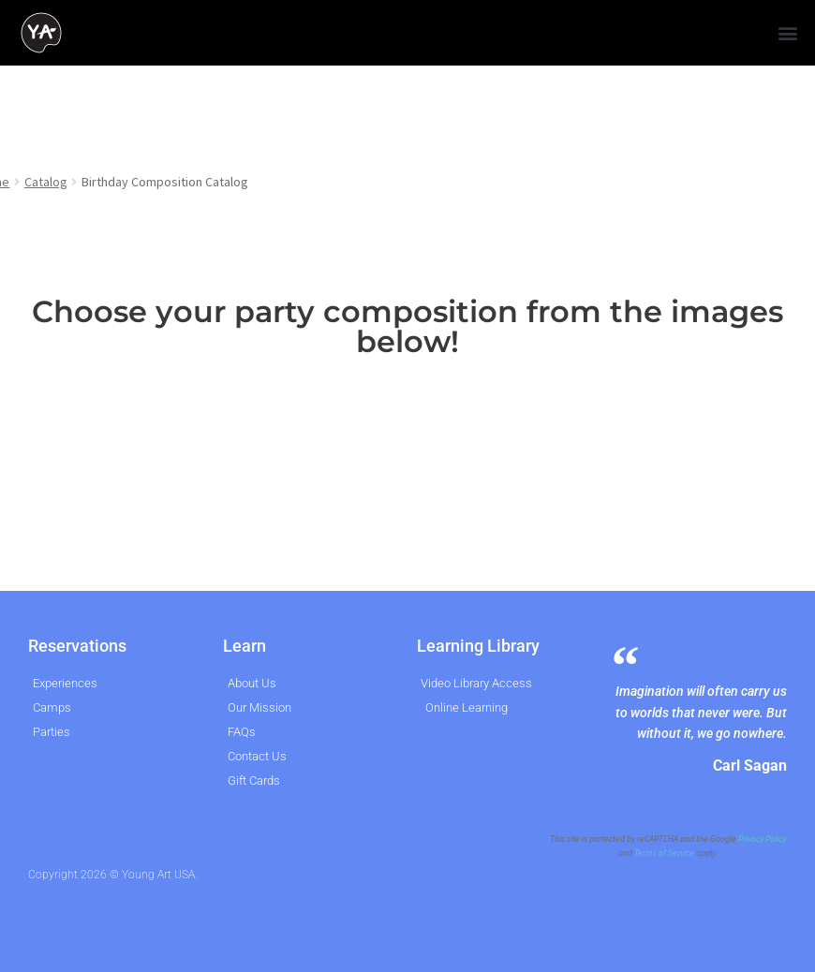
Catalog (45, 181)
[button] (787, 33)
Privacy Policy (762, 839)
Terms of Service (664, 853)
